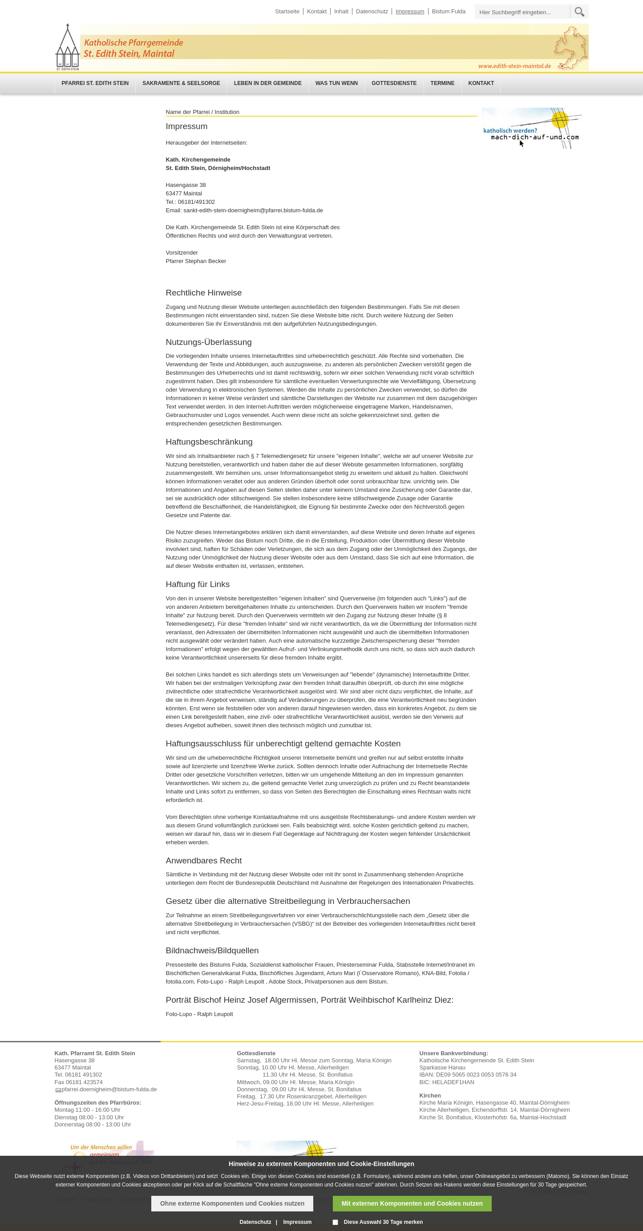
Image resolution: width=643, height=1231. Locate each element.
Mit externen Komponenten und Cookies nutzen (412, 1203)
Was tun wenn (336, 83)
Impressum (410, 11)
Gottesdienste (394, 83)
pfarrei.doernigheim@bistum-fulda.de (109, 1089)
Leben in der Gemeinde (268, 83)
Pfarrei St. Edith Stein (95, 83)
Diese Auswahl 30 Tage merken (383, 1222)
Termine (443, 83)
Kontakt (317, 11)
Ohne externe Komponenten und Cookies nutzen (232, 1203)
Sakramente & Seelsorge (181, 83)
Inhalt (341, 11)
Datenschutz (372, 11)
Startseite (287, 11)
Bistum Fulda (449, 11)
